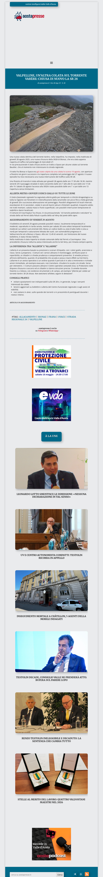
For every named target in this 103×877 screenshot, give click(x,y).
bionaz (42, 316)
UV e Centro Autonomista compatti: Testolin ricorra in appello (51, 556)
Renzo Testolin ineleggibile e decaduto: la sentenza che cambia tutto (51, 740)
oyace (61, 316)
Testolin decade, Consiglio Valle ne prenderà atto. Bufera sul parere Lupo (51, 679)
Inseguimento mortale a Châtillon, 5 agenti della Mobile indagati (51, 618)
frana (52, 316)
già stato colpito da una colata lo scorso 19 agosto (58, 171)
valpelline (35, 319)
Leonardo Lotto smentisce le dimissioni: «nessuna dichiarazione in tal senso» (51, 495)
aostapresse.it (44, 83)
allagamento (27, 316)
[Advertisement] (51, 43)
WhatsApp (53, 331)
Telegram (42, 331)
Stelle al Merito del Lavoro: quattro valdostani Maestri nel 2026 (51, 801)
